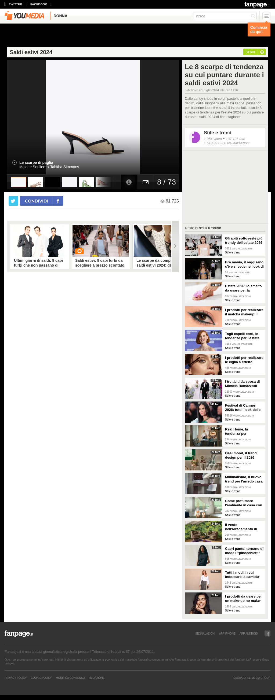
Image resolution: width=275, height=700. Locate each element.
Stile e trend (217, 132)
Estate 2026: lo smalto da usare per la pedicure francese (243, 288)
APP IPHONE (227, 633)
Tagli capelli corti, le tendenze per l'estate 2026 (242, 336)
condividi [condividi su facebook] (36, 200)
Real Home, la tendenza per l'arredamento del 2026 (244, 431)
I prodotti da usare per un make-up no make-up (243, 598)
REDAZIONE (96, 677)
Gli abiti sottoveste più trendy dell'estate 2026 (243, 240)
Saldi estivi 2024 (31, 52)
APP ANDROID (249, 633)
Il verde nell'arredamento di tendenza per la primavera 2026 (241, 527)
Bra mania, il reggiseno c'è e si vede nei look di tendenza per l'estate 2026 (244, 264)
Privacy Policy (16, 677)
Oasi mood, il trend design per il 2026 (241, 455)
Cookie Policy (41, 677)
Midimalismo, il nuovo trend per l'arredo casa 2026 (244, 479)
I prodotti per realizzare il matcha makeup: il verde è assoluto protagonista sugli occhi (244, 312)
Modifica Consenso (70, 677)
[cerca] (225, 16)
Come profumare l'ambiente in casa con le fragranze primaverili (244, 503)
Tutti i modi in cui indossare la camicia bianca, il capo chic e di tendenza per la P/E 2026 (243, 574)
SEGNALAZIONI (205, 633)
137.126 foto (235, 139)
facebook (38, 4)
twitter (15, 4)
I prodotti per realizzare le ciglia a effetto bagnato (244, 360)
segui (251, 52)
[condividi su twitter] (13, 201)
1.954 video (213, 139)
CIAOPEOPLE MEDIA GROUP (251, 677)
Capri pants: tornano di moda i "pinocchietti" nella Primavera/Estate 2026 (244, 551)
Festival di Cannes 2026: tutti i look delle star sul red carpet (242, 407)
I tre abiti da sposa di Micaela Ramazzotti (242, 384)
